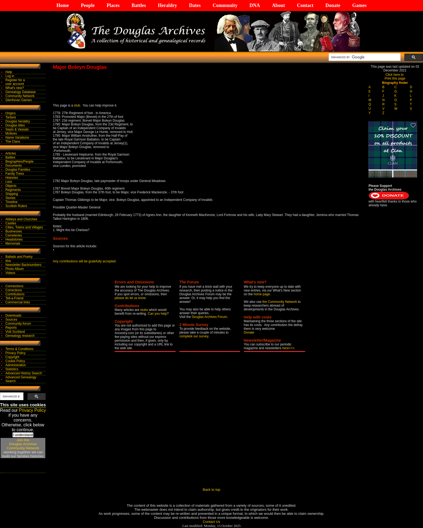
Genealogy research (20, 336)
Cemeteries (13, 235)
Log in (9, 76)
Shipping (11, 194)
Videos (10, 273)
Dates (195, 5)
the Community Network (280, 302)
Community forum (18, 323)
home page (262, 294)
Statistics (11, 369)
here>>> (288, 348)
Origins (10, 113)
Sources (11, 319)
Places (113, 5)
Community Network (20, 96)
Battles (139, 5)
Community (225, 5)
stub (77, 105)
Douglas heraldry (17, 121)
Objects (10, 186)
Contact (305, 5)
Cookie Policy (15, 361)
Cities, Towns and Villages (24, 227)
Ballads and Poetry (19, 257)
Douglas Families (17, 170)
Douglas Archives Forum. (210, 317)
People (88, 5)
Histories (11, 178)
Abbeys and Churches (21, 219)
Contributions (15, 294)
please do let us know (130, 298)
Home (62, 5)
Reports (11, 328)
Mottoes (11, 133)
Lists (8, 182)
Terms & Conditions (19, 349)
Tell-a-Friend (14, 298)
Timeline (11, 202)
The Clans (12, 141)
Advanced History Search (23, 373)
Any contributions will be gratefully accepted (84, 261)
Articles (10, 153)
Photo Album (14, 269)
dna (8, 261)
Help (8, 72)
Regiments (13, 190)
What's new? (14, 88)
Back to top (211, 490)
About (278, 5)
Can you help (157, 314)
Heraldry (167, 5)
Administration (15, 365)
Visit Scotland (15, 332)
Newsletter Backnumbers (23, 265)
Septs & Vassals (17, 129)
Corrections (13, 290)
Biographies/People (19, 161)
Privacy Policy (15, 353)
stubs (144, 310)
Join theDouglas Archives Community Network (23, 444)
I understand (23, 435)
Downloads (13, 315)
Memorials (12, 243)
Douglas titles (15, 125)
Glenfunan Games (18, 100)
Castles (10, 223)
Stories (10, 198)
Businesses (13, 231)
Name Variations (17, 137)
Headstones (14, 239)
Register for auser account (15, 82)
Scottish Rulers (16, 206)
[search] (364, 57)
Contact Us (211, 522)
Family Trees (14, 174)
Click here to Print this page (395, 76)
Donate (332, 5)
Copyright (12, 357)
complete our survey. (194, 336)
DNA (255, 5)
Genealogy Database (20, 92)
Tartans (10, 117)
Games (359, 5)
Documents (13, 165)
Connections (14, 286)
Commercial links (17, 302)
